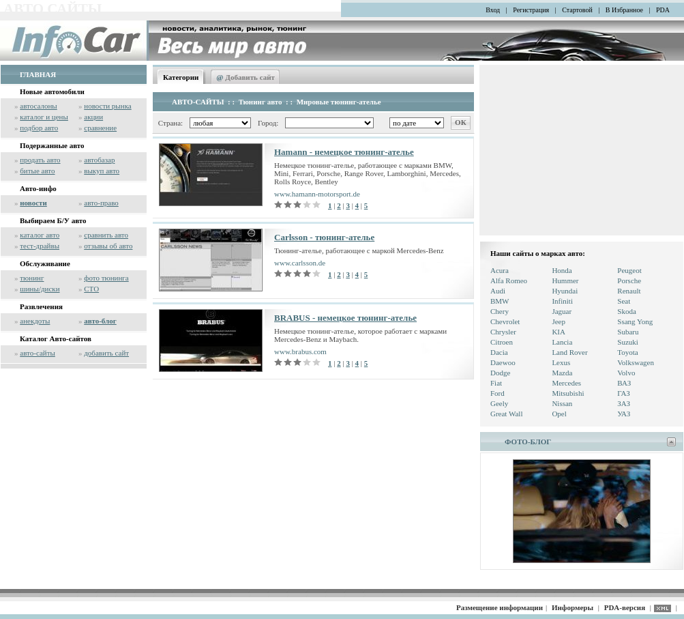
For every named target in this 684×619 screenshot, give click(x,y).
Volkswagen (635, 362)
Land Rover (569, 352)
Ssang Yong (635, 321)
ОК (460, 122)
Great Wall (506, 413)
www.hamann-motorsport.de (317, 194)
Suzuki (627, 342)
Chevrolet (505, 321)
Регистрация (531, 10)
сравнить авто (106, 235)
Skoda (626, 311)
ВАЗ (624, 383)
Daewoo (503, 362)
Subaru (627, 332)
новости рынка (107, 106)
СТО (91, 289)
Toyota (627, 352)
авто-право (101, 203)
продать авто (40, 160)
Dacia (499, 352)
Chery (499, 311)
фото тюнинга (106, 278)
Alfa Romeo (508, 280)
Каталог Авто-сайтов (55, 338)
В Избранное (624, 10)
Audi (497, 291)
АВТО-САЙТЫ (198, 102)
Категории (180, 77)
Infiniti (562, 301)
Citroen (501, 342)
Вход (493, 10)
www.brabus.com (300, 351)
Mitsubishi (568, 393)
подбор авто (39, 128)
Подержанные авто (52, 145)
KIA (558, 332)
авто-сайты (37, 353)
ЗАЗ (623, 403)
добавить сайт (106, 353)
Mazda (562, 373)
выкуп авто (101, 171)
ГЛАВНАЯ (38, 74)
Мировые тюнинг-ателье (339, 102)
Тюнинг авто (260, 102)
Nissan (562, 403)
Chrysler (503, 332)
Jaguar (561, 311)
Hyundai (565, 291)
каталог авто (39, 235)
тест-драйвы (39, 246)
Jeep (558, 321)
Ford (497, 393)
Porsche (629, 280)
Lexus (561, 362)
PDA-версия (624, 607)
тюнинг (32, 278)
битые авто (37, 171)
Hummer (565, 280)
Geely (499, 403)
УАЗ (623, 413)
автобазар (99, 160)
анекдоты (35, 321)
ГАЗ (623, 393)
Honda (561, 270)
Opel (559, 413)
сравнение (100, 128)
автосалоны (38, 106)
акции (93, 117)
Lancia (562, 342)
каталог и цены (44, 117)
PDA (663, 10)
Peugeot (629, 270)
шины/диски (39, 289)
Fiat (496, 383)
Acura (499, 270)
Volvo (626, 373)
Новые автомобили (52, 91)
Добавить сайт (245, 77)
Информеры (572, 607)
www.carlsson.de (299, 263)
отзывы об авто (108, 246)
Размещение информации (499, 607)
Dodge (500, 373)
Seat (623, 301)
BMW (499, 301)
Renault (628, 291)
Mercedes (566, 383)
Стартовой (577, 10)
